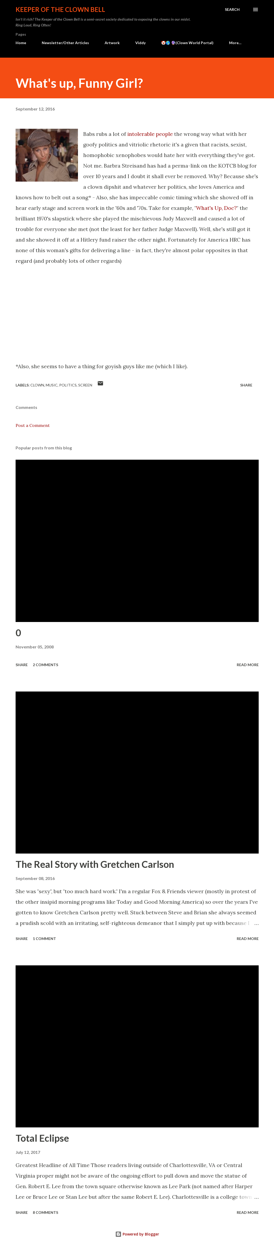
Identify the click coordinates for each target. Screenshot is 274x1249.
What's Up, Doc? (216, 208)
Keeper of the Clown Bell (60, 9)
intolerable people (150, 134)
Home (21, 42)
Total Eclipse (42, 1138)
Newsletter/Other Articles (65, 42)
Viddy (140, 42)
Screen (85, 385)
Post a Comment (33, 425)
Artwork (112, 42)
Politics (68, 385)
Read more (248, 664)
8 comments (45, 1212)
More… (235, 42)
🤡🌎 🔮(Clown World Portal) (187, 42)
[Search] (232, 9)
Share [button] (246, 385)
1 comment (44, 938)
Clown (37, 385)
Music (52, 385)
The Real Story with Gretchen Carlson (95, 864)
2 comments (45, 664)
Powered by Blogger (137, 1234)
